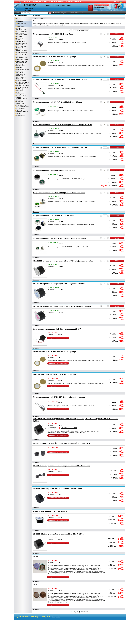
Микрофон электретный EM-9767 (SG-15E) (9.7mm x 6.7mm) (57, 102)
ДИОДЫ (18, 40)
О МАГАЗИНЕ (53, 2)
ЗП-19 (35, 557)
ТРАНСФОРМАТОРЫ (22, 106)
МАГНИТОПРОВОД (22, 57)
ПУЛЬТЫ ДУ (19, 89)
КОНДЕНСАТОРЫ (21, 52)
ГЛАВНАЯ (27, 2)
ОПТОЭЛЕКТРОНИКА (22, 69)
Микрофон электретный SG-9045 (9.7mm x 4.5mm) (53, 215)
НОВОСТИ (35, 2)
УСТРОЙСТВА (20, 108)
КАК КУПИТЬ (78, 2)
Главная (35, 18)
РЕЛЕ (18, 92)
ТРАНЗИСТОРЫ (21, 105)
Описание (36, 53)
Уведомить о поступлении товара (58, 338)
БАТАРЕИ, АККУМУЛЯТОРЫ (21, 29)
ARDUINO (19, 18)
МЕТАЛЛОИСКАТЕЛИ (22, 61)
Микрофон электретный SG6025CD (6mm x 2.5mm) (54, 170)
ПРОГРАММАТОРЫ (22, 87)
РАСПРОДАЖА (20, 115)
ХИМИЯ (18, 113)
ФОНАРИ (19, 110)
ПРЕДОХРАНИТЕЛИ (22, 84)
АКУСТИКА (19, 21)
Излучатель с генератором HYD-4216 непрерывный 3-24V (57, 329)
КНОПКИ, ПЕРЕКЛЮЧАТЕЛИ (21, 50)
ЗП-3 (35, 585)
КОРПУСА (19, 56)
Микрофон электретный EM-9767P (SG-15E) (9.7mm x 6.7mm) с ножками (62, 125)
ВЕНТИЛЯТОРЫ (21, 33)
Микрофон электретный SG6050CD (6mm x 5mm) (53, 34)
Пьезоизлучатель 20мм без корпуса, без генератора (54, 374)
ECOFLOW (19, 20)
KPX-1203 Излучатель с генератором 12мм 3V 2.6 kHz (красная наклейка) (63, 306)
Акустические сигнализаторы (22, 24)
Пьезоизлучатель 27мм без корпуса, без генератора (54, 57)
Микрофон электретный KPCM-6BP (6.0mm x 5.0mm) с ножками (59, 397)
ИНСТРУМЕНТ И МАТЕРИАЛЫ (21, 47)
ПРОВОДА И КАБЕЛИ (22, 85)
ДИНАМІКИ (19, 38)
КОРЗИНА (61, 2)
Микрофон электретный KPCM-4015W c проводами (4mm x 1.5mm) (60, 79)
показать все (84, 30)
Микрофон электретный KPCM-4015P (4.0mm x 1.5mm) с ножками (60, 147)
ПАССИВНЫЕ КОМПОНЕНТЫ (20, 73)
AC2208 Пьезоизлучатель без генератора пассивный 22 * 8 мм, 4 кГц (61, 466)
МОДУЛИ (19, 67)
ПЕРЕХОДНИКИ (21, 80)
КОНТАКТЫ (69, 2)
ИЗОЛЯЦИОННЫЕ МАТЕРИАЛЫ (21, 44)
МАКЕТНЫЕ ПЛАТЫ (22, 59)
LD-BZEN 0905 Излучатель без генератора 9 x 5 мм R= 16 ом (57, 488)
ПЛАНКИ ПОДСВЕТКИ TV (23, 82)
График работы (28, 8)
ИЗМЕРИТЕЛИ (20, 41)
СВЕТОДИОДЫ (20, 94)
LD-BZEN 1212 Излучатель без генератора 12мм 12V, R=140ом (58, 534)
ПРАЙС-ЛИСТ (43, 2)
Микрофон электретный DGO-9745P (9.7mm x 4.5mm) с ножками (59, 238)
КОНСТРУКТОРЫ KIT (22, 54)
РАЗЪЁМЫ (19, 90)
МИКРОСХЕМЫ (20, 66)
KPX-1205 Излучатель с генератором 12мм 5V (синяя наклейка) (59, 284)
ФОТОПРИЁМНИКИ (22, 112)
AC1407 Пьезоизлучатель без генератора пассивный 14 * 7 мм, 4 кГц (61, 443)
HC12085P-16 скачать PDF (68, 428)
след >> (75, 30)
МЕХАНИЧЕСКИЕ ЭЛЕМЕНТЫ (21, 63)
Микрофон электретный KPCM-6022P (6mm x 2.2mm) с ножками (59, 193)
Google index (56, 617)
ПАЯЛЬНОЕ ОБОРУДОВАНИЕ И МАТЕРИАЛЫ (22, 77)
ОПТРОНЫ (19, 71)
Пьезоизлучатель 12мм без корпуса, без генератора (54, 352)
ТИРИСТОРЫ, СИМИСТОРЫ (20, 102)
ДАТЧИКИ (19, 36)
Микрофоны (21, 26)
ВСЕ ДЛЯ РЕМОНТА (22, 34)
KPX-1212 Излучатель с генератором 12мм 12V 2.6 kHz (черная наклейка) (63, 261)
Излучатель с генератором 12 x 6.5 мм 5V (50, 511)
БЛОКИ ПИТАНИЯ (21, 31)
